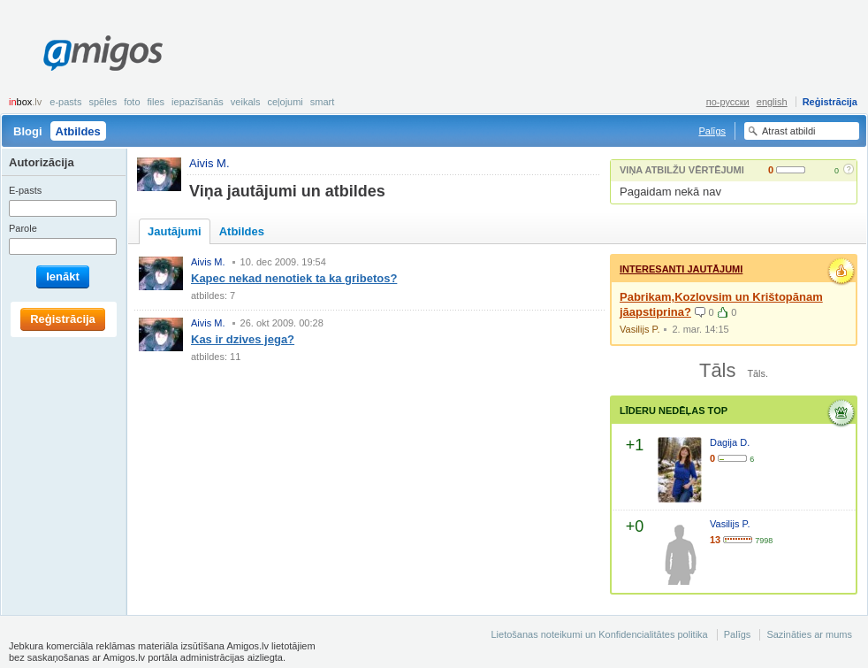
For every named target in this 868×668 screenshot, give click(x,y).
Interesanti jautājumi (681, 269)
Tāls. (757, 373)
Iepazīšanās (197, 101)
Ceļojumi (284, 101)
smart (322, 101)
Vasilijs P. (639, 329)
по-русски (728, 101)
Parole (23, 228)
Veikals (246, 101)
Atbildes (78, 131)
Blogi (27, 131)
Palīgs (712, 131)
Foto (132, 101)
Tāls (717, 370)
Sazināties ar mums (809, 634)
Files (156, 101)
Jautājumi (175, 231)
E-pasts (65, 101)
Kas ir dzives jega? (242, 339)
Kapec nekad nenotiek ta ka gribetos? (294, 278)
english (772, 101)
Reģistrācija (830, 101)
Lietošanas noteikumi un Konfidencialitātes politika (599, 634)
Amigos (103, 53)
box (25, 101)
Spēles (102, 101)
